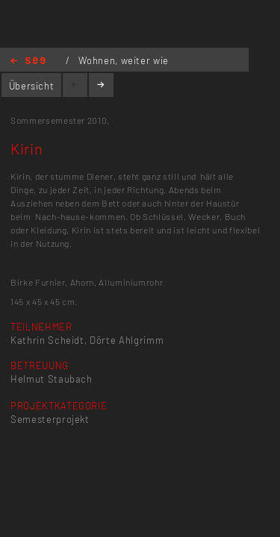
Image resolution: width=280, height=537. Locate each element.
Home (28, 61)
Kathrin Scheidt (47, 340)
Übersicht (32, 86)
